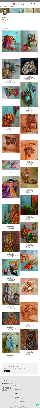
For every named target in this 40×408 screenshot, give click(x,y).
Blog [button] (16, 6)
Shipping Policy (17, 393)
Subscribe (23, 401)
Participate (16, 388)
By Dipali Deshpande (10, 54)
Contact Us (16, 386)
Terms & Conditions (18, 389)
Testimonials (17, 382)
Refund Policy (17, 392)
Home (1, 6)
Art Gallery (5, 6)
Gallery (16, 385)
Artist (8, 6)
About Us (16, 381)
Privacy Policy (17, 390)
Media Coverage (17, 384)
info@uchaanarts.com (7, 383)
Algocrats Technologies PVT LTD (24, 407)
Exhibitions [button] (12, 6)
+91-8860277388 (5, 380)
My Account (16, 394)
